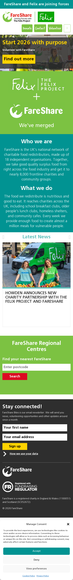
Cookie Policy (28, 576)
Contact (40, 28)
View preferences (36, 568)
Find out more (19, 59)
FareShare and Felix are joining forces (36, 4)
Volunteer (55, 28)
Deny (36, 560)
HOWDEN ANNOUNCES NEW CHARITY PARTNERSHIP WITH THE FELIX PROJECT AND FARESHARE (36, 297)
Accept (37, 551)
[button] (68, 524)
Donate (27, 28)
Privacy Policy (43, 576)
